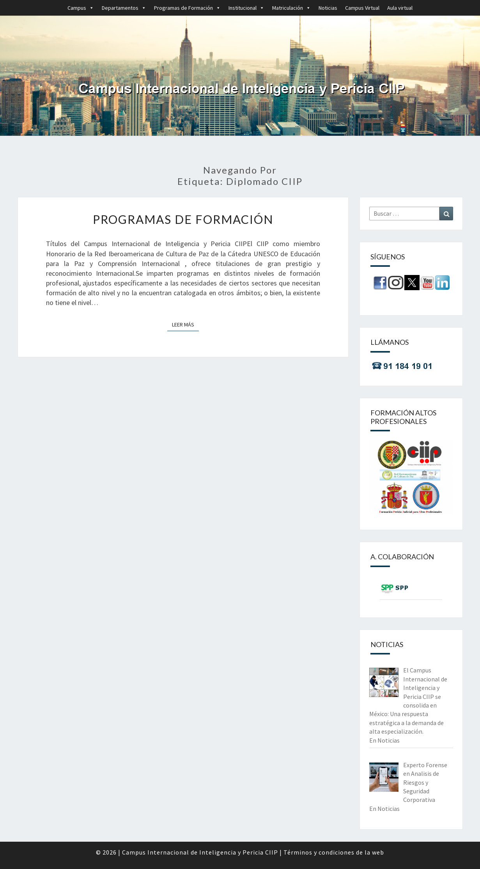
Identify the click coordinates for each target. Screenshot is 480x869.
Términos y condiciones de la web (333, 852)
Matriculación (291, 7)
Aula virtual (400, 7)
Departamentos (124, 7)
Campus (80, 7)
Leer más (185, 324)
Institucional (246, 7)
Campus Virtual (362, 7)
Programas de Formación (187, 7)
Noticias (328, 7)
